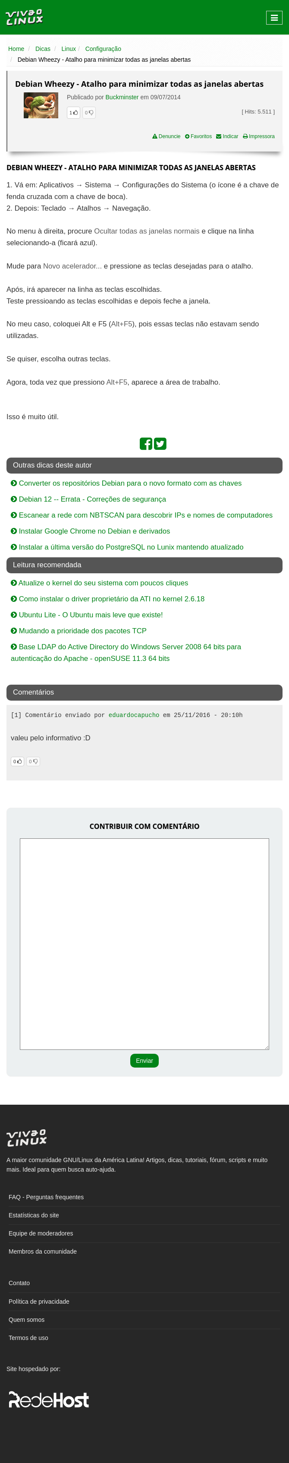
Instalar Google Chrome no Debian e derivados (90, 531)
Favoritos (198, 136)
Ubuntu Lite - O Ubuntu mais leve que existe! (87, 615)
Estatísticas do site (34, 1215)
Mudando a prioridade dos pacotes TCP (79, 631)
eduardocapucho (134, 715)
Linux (69, 48)
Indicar (227, 136)
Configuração (103, 48)
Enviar (144, 1060)
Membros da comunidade (43, 1251)
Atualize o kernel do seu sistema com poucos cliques (99, 583)
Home (16, 48)
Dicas (42, 48)
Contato (19, 1283)
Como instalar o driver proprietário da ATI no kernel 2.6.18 (107, 599)
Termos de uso (28, 1337)
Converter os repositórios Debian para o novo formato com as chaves (126, 483)
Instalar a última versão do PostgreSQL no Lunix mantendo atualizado (127, 547)
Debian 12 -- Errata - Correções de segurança (88, 499)
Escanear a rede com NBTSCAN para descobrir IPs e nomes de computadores (142, 515)
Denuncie (166, 136)
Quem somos (26, 1319)
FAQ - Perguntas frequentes (46, 1197)
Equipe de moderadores (41, 1233)
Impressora (259, 136)
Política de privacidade (39, 1301)
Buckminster (122, 97)
